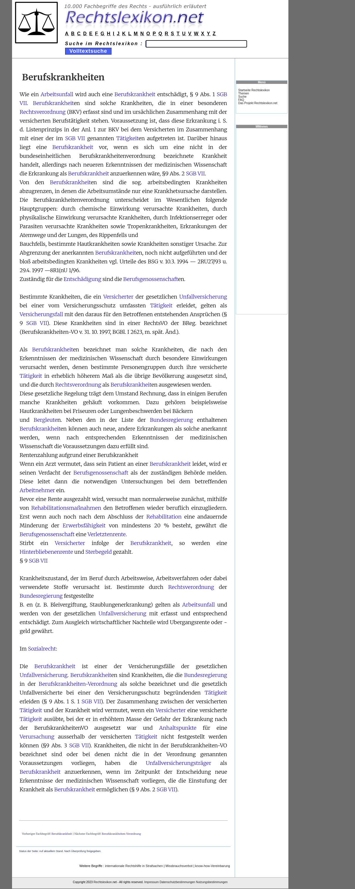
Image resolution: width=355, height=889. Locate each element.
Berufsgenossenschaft (150, 279)
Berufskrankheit (134, 94)
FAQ (241, 99)
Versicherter (118, 296)
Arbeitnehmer (37, 490)
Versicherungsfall (41, 314)
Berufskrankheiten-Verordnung (78, 683)
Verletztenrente (106, 534)
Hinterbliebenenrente (46, 551)
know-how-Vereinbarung (212, 866)
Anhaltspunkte (177, 727)
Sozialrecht (42, 648)
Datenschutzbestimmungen (177, 882)
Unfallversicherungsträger (178, 763)
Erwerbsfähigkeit (84, 525)
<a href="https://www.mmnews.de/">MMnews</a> (261, 221)
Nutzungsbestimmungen (212, 882)
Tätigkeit (127, 138)
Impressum (151, 882)
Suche (242, 96)
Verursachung (37, 736)
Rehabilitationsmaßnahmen (66, 507)
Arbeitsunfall (57, 94)
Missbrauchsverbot (178, 866)
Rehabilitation (164, 516)
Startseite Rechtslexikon (254, 90)
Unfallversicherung (203, 296)
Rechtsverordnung (43, 112)
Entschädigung (82, 279)
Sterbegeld (98, 551)
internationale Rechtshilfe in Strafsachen (134, 866)
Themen (243, 93)
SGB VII (75, 138)
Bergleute (46, 419)
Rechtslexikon (103, 882)
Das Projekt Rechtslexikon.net (257, 103)
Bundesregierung (171, 419)
